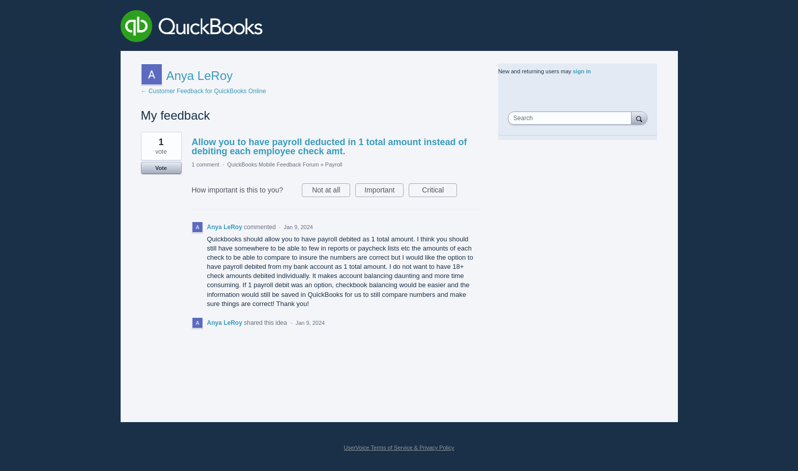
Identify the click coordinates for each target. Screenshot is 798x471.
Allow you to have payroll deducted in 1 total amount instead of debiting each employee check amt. (329, 146)
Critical (439, 191)
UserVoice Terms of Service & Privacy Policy (399, 448)
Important (384, 191)
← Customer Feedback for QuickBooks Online (203, 91)
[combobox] (572, 118)
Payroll (334, 164)
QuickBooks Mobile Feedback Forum (273, 164)
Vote (161, 168)
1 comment (205, 164)
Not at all (331, 191)
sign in (582, 71)
